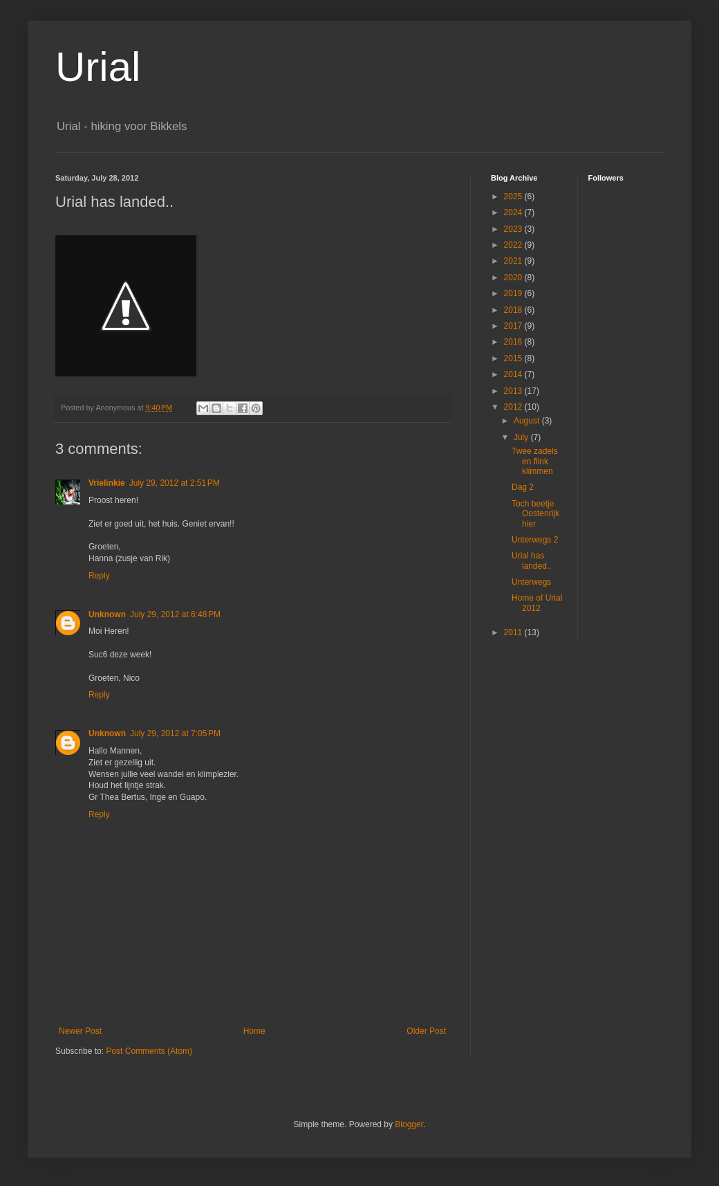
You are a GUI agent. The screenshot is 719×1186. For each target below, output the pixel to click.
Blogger (409, 1124)
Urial (97, 67)
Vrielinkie (106, 483)
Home (254, 1031)
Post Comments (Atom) (149, 1051)
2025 (514, 196)
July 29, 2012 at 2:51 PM (174, 483)
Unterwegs (531, 582)
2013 (514, 391)
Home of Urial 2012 (537, 602)
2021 (514, 261)
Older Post (426, 1031)
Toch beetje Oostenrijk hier (535, 514)
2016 (514, 342)
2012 (514, 407)
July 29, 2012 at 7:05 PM (175, 733)
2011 (514, 632)
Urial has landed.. (532, 560)
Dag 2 (523, 487)
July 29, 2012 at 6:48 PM (175, 614)
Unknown (107, 614)
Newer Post (80, 1031)
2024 (514, 212)
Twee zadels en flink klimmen (535, 461)
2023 (514, 229)
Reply (99, 576)
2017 (514, 326)
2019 (514, 293)
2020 (514, 277)
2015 (514, 358)
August (528, 421)
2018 (514, 310)
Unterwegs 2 (535, 540)
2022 (514, 245)
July (522, 437)
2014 (514, 374)
